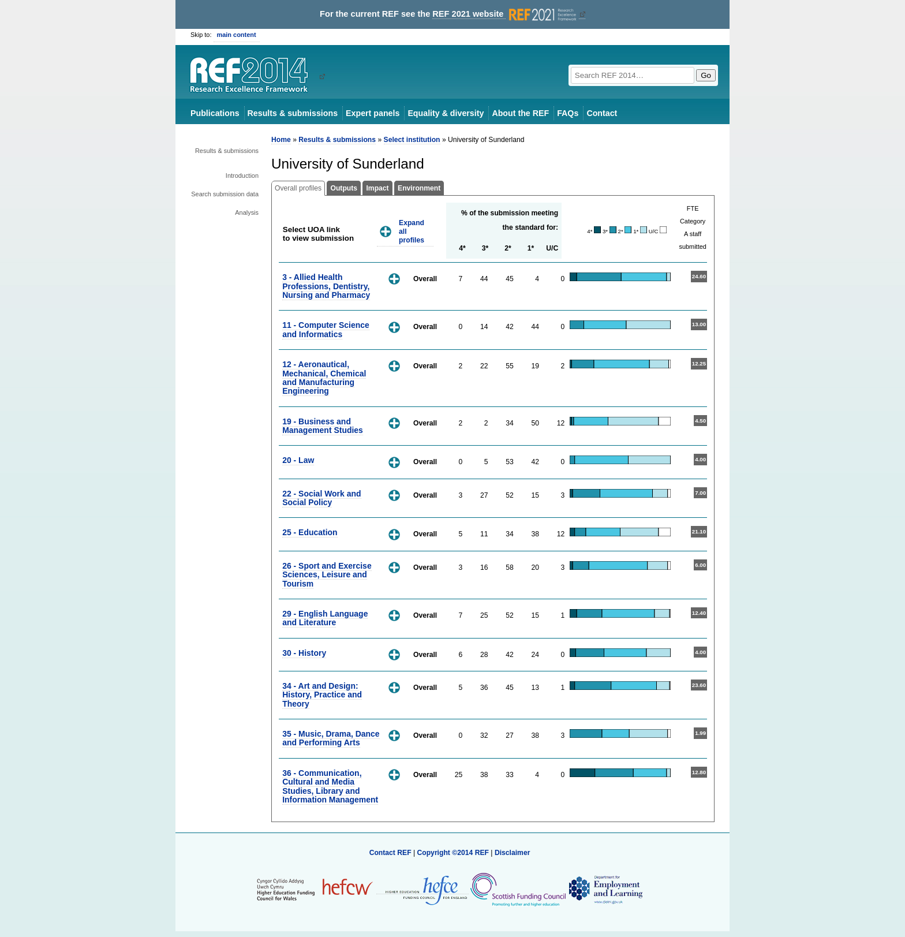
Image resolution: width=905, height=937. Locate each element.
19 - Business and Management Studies (322, 426)
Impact (377, 188)
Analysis (247, 212)
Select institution (412, 140)
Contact (601, 113)
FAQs (567, 113)
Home (281, 140)
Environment (419, 188)
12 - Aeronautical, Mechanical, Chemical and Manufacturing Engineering (324, 377)
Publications (215, 113)
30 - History (304, 653)
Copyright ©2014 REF (454, 853)
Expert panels (372, 113)
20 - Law (298, 460)
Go (706, 75)
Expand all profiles (411, 231)
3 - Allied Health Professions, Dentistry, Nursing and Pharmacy (326, 286)
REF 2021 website (505, 14)
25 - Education (309, 532)
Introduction (242, 175)
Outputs (343, 188)
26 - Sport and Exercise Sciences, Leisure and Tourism (327, 574)
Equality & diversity (445, 113)
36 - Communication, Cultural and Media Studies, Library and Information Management (330, 786)
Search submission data (225, 194)
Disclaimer (512, 853)
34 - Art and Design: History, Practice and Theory (322, 694)
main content (236, 34)
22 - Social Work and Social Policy (321, 498)
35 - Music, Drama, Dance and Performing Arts (330, 738)
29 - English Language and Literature (325, 618)
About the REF (520, 113)
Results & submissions (293, 113)
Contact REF (390, 853)
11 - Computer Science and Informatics (325, 329)
